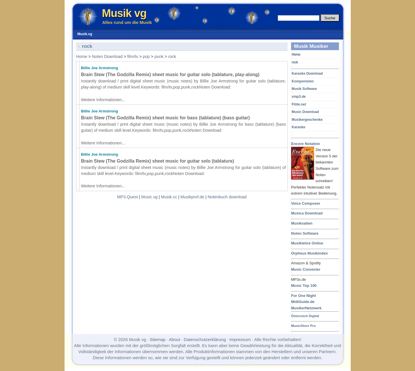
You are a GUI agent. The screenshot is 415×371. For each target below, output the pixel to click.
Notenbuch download (226, 197)
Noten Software (304, 233)
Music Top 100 (303, 285)
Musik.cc (169, 197)
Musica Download (306, 213)
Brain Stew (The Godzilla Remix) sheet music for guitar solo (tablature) (157, 161)
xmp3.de (299, 97)
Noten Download (107, 56)
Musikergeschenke (307, 120)
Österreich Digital (305, 316)
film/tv (132, 56)
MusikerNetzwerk (306, 308)
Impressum (240, 339)
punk (158, 56)
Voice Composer (305, 203)
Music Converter (305, 269)
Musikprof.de (192, 197)
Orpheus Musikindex (309, 253)
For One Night (303, 295)
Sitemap (157, 339)
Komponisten (303, 81)
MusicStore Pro (303, 325)
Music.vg (149, 197)
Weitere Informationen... (103, 99)
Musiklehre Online (307, 243)
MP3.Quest (127, 197)
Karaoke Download (307, 73)
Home (296, 54)
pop (146, 56)
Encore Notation (305, 144)
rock (295, 62)
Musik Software (304, 89)
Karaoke (298, 127)
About (174, 339)
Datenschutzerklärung (205, 339)
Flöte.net (299, 104)
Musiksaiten (301, 223)
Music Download (305, 112)
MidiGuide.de (302, 302)
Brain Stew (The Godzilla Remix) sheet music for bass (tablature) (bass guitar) (165, 117)
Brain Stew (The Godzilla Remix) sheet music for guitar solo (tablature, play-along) (170, 74)
